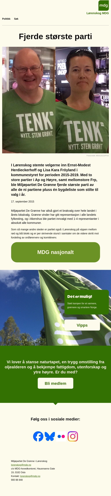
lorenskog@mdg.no (21, 465)
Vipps (82, 325)
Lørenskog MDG (98, 13)
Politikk (6, 19)
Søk (16, 19)
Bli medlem (55, 383)
